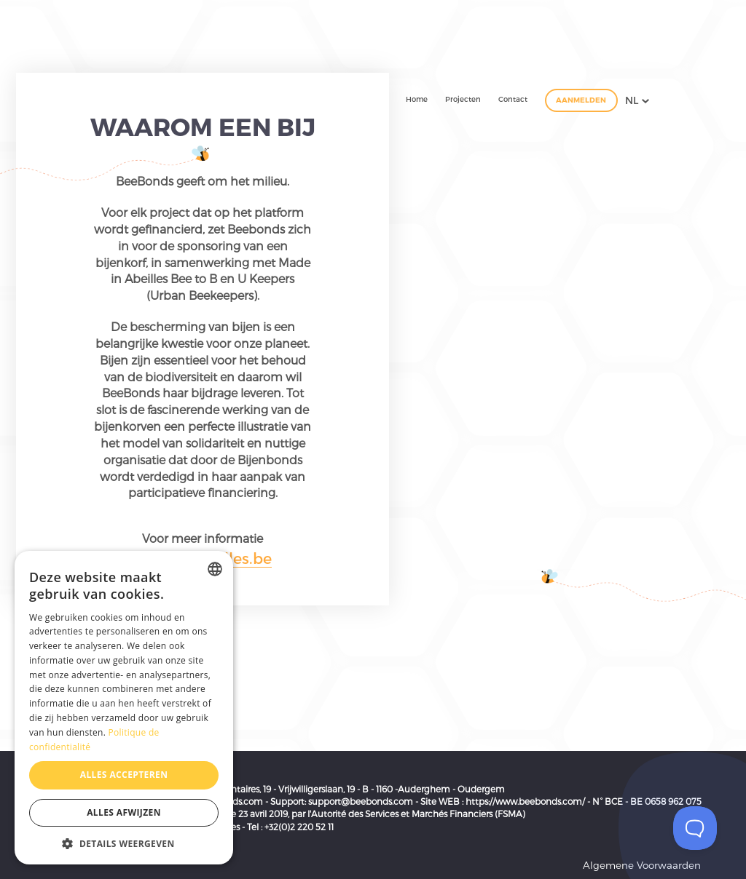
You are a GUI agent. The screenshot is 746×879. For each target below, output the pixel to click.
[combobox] (215, 569)
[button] (124, 843)
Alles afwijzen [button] (124, 812)
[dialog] (124, 707)
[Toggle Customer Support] (695, 828)
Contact (512, 99)
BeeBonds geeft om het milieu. (202, 181)
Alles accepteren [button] (124, 774)
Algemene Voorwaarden (642, 865)
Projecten (463, 99)
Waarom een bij (202, 126)
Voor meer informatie (202, 538)
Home (417, 99)
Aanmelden (581, 99)
